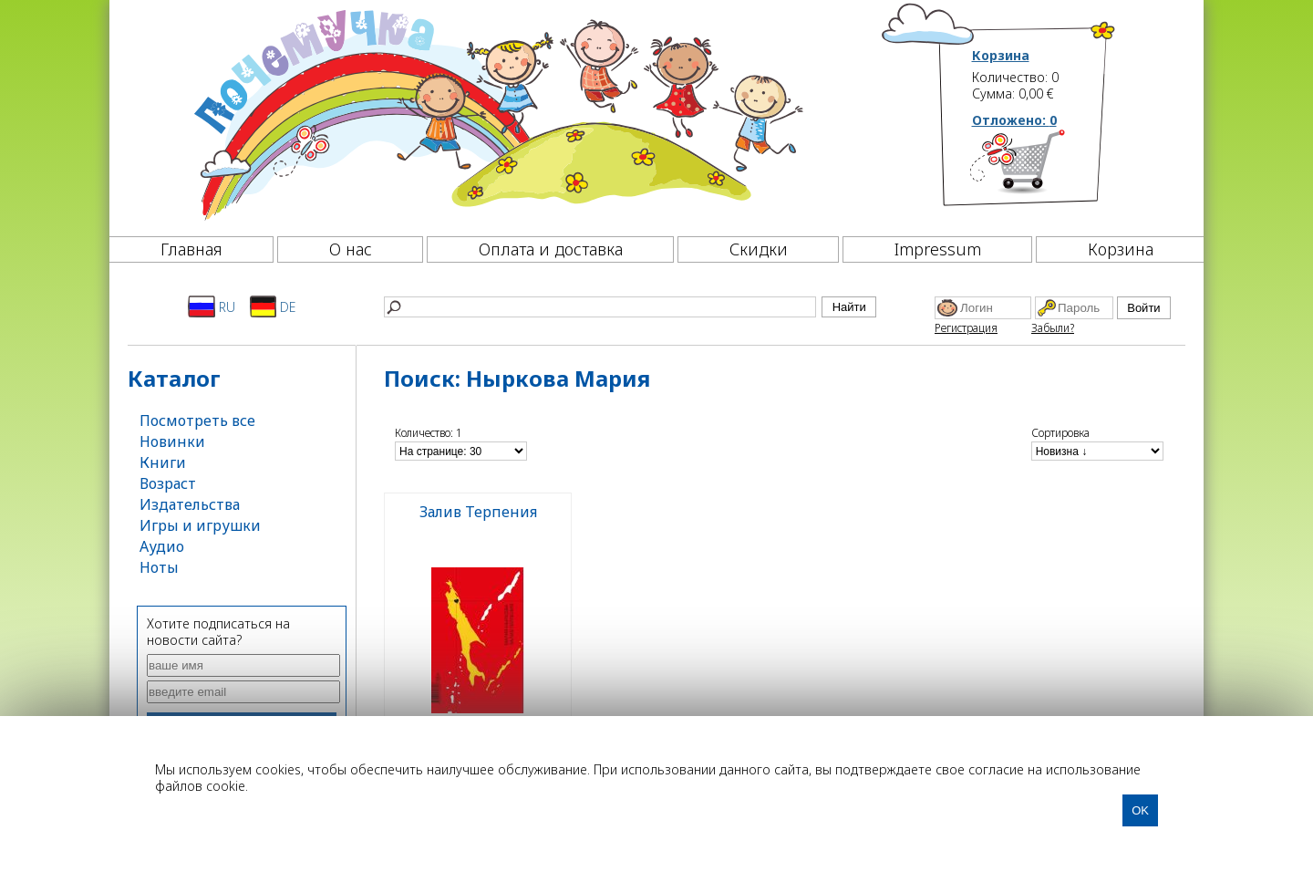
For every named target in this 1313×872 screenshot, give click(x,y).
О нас (350, 249)
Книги (163, 462)
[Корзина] (1044, 169)
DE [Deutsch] (273, 306)
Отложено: (1014, 120)
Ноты (159, 567)
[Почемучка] (496, 113)
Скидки (758, 249)
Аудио (162, 546)
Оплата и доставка (551, 249)
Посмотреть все (197, 420)
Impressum (937, 249)
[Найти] (600, 306)
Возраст (168, 483)
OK (1140, 810)
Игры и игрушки (200, 525)
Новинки (172, 441)
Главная (191, 249)
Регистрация (966, 328)
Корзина (1000, 55)
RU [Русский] (211, 306)
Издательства (190, 504)
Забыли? (1052, 328)
